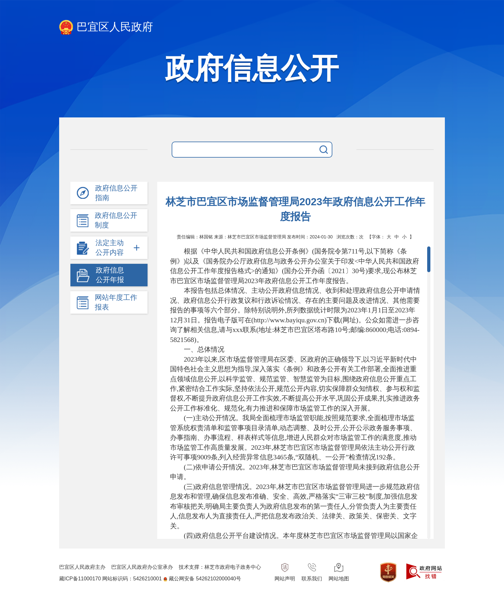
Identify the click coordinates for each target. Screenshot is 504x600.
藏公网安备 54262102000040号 (205, 578)
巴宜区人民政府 (106, 27)
